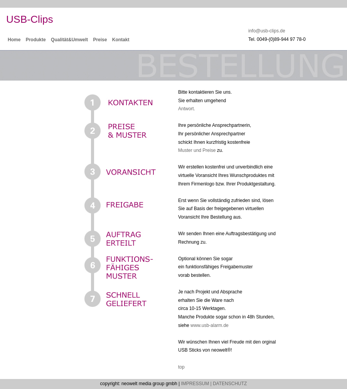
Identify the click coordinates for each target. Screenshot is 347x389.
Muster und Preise (197, 150)
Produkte (36, 39)
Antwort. (186, 108)
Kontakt (121, 39)
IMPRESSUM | (196, 383)
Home (14, 39)
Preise (100, 39)
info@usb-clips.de (266, 31)
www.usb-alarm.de (209, 325)
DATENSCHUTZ (230, 383)
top (181, 367)
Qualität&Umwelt (69, 39)
